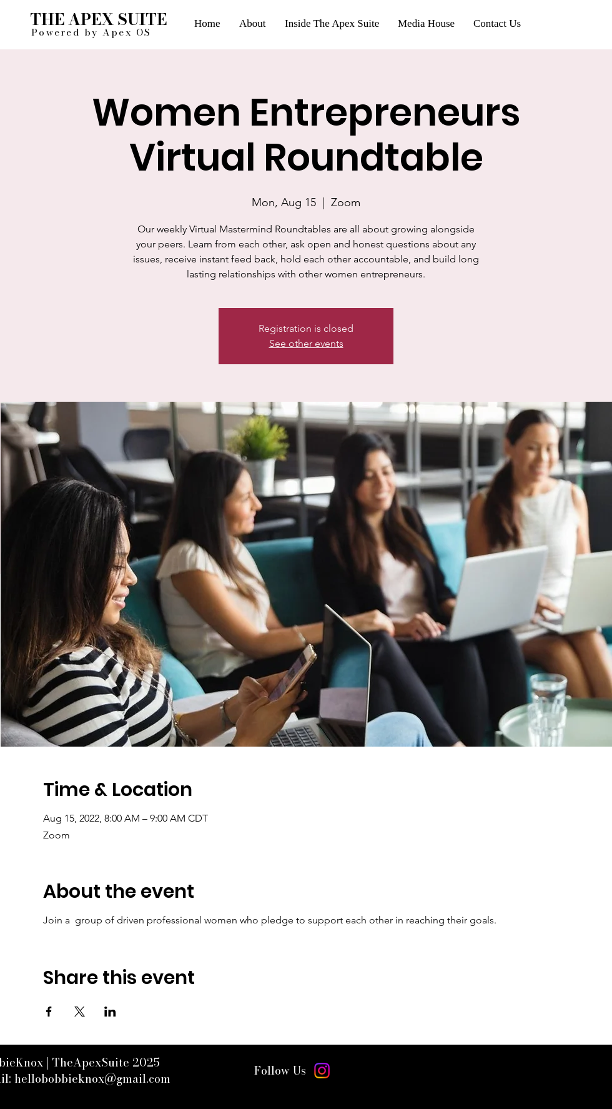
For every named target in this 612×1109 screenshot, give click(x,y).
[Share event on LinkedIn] (110, 1012)
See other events (306, 343)
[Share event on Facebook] (49, 1012)
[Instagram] (322, 1070)
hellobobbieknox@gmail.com (92, 1078)
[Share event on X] (80, 1012)
